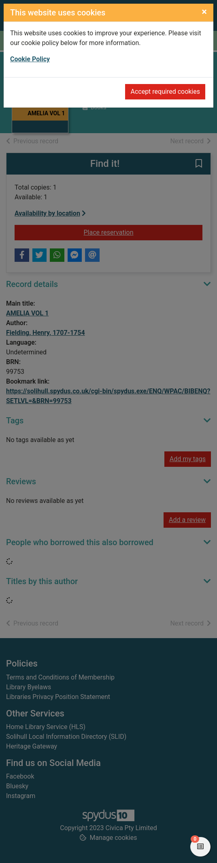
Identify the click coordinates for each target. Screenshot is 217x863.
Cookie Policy (30, 59)
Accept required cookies (165, 91)
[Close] (204, 11)
